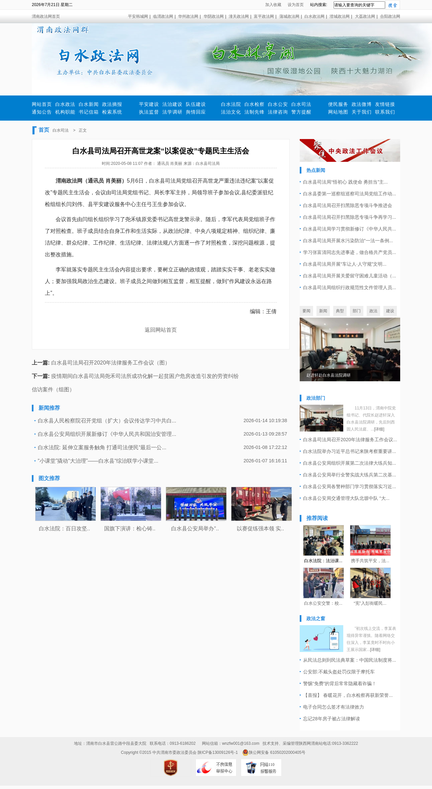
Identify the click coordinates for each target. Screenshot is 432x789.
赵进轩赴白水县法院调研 (328, 375)
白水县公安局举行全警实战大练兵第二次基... (349, 474)
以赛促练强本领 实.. (260, 528)
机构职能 (65, 112)
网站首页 (42, 104)
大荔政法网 (365, 16)
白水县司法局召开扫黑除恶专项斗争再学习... (349, 217)
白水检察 (254, 104)
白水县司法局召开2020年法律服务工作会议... (350, 439)
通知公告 (42, 112)
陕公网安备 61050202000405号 (273, 752)
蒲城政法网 (289, 16)
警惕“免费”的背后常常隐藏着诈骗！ (339, 683)
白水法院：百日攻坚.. (64, 528)
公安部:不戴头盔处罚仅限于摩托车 (339, 671)
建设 (390, 311)
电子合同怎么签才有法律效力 (333, 707)
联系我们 (385, 112)
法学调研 (172, 112)
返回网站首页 (161, 330)
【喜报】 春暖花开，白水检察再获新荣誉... (348, 695)
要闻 (306, 311)
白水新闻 (89, 104)
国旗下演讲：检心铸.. (129, 528)
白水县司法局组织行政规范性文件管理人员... (349, 287)
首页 (44, 130)
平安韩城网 (138, 16)
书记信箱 (89, 112)
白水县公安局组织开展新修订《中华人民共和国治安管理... (107, 434)
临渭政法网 (163, 16)
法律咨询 (278, 112)
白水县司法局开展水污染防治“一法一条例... (348, 240)
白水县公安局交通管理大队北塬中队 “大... (346, 498)
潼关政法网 (239, 16)
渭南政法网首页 (46, 16)
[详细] (379, 429)
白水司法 (301, 104)
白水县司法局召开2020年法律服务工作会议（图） (110, 363)
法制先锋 (254, 112)
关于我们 (362, 112)
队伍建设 (196, 104)
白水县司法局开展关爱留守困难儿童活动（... (349, 275)
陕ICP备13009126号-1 (218, 752)
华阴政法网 (214, 16)
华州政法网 (188, 16)
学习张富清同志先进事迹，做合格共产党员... (349, 252)
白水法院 (231, 104)
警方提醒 (301, 112)
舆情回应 (196, 112)
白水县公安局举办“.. (195, 528)
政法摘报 (112, 104)
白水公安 (278, 104)
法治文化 (231, 112)
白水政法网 (314, 16)
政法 (373, 311)
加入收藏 (273, 4)
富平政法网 (264, 16)
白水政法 (65, 104)
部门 (357, 311)
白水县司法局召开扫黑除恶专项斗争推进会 (347, 205)
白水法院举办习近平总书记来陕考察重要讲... (349, 451)
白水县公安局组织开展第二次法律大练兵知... (349, 463)
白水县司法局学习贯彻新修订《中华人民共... (349, 229)
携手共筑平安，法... (370, 560)
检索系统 (112, 112)
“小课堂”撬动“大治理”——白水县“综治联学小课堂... (98, 461)
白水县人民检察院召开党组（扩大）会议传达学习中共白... (107, 420)
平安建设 (149, 104)
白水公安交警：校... (323, 603)
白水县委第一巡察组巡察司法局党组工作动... (349, 193)
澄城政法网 (340, 16)
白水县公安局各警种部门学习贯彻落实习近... (349, 486)
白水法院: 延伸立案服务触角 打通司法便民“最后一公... (102, 447)
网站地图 (338, 112)
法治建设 (172, 104)
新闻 (323, 311)
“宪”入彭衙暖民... (370, 603)
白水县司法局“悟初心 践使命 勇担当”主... (345, 182)
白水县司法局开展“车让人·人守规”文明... (344, 264)
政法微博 (362, 104)
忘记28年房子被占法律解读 (331, 718)
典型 (340, 311)
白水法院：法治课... (323, 560)
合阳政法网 (390, 16)
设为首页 (296, 4)
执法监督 (149, 112)
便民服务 (338, 104)
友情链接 (385, 104)
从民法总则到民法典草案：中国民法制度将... (349, 660)
